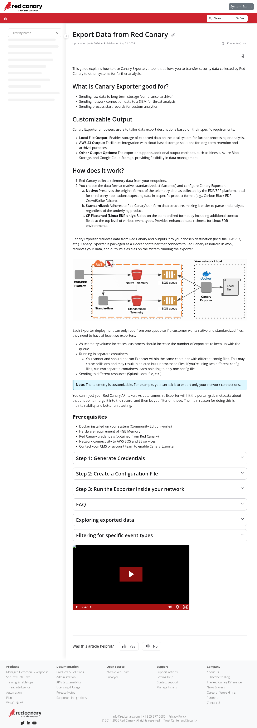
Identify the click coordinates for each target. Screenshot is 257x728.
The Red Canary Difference (224, 682)
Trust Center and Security (180, 720)
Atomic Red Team (118, 672)
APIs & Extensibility (68, 682)
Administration (66, 677)
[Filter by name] (34, 33)
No (152, 646)
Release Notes (65, 692)
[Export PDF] (242, 56)
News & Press (216, 687)
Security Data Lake (18, 677)
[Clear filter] (56, 32)
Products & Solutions (70, 672)
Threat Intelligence (18, 687)
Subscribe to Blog (218, 677)
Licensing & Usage (68, 687)
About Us (213, 672)
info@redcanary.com (126, 716)
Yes (128, 646)
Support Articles (167, 672)
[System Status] (241, 6)
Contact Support (167, 682)
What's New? (14, 703)
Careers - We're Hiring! (221, 692)
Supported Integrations (71, 698)
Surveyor (112, 677)
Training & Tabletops (19, 682)
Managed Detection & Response (27, 672)
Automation (14, 692)
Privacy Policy (177, 716)
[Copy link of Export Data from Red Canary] (173, 35)
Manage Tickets (167, 687)
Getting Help (165, 677)
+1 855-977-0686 (154, 716)
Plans (9, 698)
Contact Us (214, 703)
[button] (227, 18)
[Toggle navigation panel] (66, 36)
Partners (212, 698)
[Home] (22, 7)
